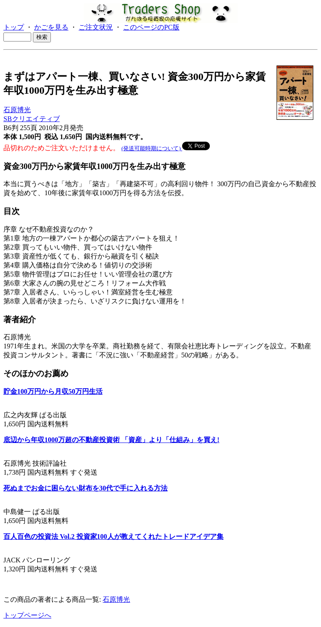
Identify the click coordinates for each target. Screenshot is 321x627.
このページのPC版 (151, 27)
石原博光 (17, 109)
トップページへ (27, 615)
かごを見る (51, 27)
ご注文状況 (96, 27)
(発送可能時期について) (151, 148)
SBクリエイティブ (31, 118)
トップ (13, 27)
